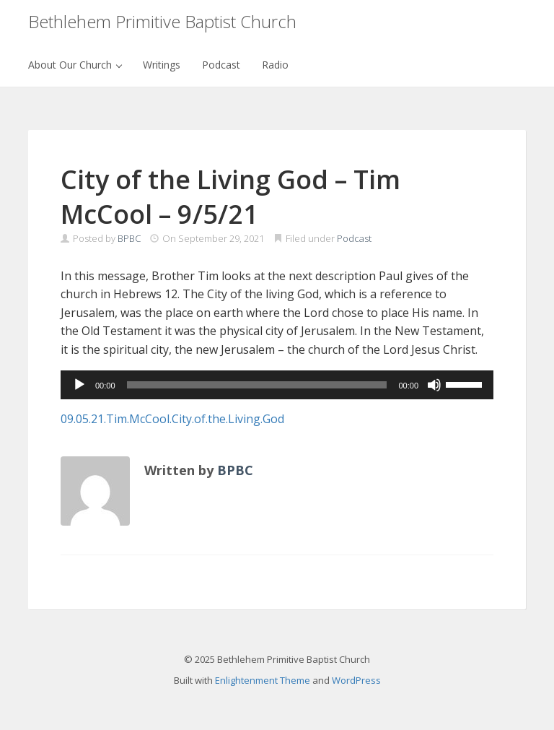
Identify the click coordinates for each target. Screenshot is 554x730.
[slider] (257, 384)
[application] (277, 384)
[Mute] (434, 385)
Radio (275, 64)
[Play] (79, 385)
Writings (161, 64)
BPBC (129, 238)
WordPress (356, 680)
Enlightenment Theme (262, 680)
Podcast (221, 64)
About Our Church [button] (75, 64)
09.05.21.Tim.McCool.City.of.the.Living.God (172, 419)
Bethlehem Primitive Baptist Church (162, 21)
